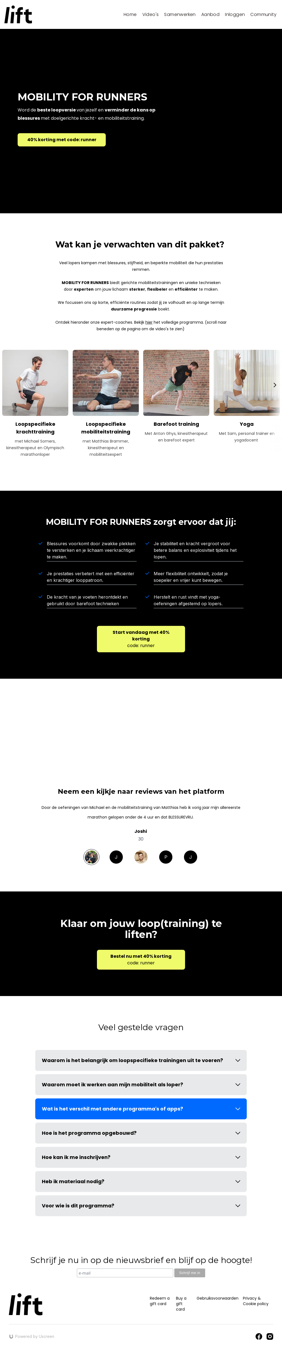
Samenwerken (180, 14)
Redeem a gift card (160, 1300)
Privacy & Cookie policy (256, 1300)
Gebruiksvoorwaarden (217, 1298)
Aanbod (210, 14)
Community (263, 14)
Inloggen (235, 14)
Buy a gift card (181, 1303)
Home (130, 14)
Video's (150, 14)
